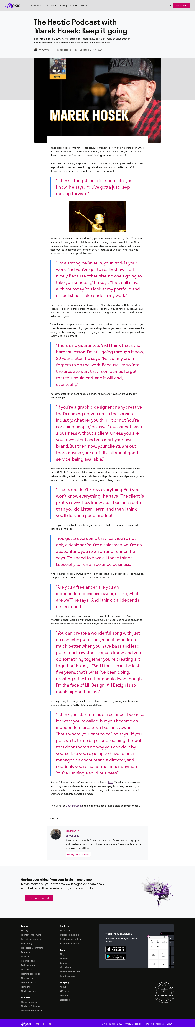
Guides (63, 963)
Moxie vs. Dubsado (30, 1006)
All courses (65, 930)
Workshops (65, 967)
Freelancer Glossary (70, 971)
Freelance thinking (69, 934)
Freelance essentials (70, 939)
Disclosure (65, 999)
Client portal (27, 978)
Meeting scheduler (30, 973)
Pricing (24, 930)
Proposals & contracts (32, 947)
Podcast (64, 958)
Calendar (25, 952)
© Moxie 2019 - (112, 1023)
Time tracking (28, 960)
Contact (64, 995)
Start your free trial (39, 898)
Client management (31, 934)
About (63, 986)
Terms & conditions (154, 1023)
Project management (31, 939)
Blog (62, 954)
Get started (181, 5)
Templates (26, 986)
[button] (36, 5)
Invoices (25, 956)
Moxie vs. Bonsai (29, 1002)
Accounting (26, 943)
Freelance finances (69, 943)
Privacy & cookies (132, 1023)
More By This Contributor (78, 854)
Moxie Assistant (29, 991)
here (110, 782)
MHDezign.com (74, 806)
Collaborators (28, 965)
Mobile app (26, 969)
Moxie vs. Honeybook (31, 1010)
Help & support (67, 976)
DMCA (169, 1023)
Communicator (28, 982)
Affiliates (64, 991)
